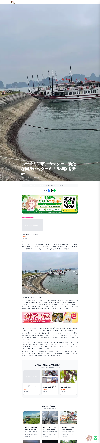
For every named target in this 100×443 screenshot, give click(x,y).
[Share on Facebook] (49, 190)
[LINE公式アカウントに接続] (92, 438)
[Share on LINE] (54, 190)
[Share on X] (52, 190)
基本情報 (30, 185)
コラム (34, 185)
